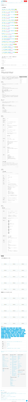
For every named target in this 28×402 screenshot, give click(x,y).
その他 (18, 368)
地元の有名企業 (8, 329)
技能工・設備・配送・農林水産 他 (5, 366)
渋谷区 (8, 343)
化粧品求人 (13, 333)
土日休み (18, 375)
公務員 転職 (12, 336)
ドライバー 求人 (3, 336)
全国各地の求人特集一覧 (20, 372)
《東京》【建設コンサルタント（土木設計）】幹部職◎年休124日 (8, 17)
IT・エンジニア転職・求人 (3, 396)
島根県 (14, 369)
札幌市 (12, 355)
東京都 (7, 343)
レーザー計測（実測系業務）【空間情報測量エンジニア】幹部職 (8, 52)
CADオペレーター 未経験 (4, 333)
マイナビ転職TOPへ (3, 390)
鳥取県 (12, 369)
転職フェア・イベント (17, 393)
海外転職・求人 (14, 396)
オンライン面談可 (17, 348)
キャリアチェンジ (17, 329)
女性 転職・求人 (11, 396)
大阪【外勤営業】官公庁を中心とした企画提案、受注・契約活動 (8, 41)
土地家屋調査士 (21, 329)
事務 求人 (9, 336)
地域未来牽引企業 (12, 329)
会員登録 (25, 1)
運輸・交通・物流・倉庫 (20, 366)
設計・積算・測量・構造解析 (15, 341)
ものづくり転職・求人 (7, 396)
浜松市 (14, 366)
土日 (15, 333)
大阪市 (14, 368)
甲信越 (10, 362)
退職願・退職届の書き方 (3, 393)
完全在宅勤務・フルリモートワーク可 (13, 380)
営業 (3, 355)
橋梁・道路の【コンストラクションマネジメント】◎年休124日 (8, 33)
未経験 (18, 376)
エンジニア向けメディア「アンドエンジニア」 (22, 393)
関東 (24, 329)
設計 (7, 346)
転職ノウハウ (13, 393)
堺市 (15, 368)
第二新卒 (15, 336)
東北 (10, 356)
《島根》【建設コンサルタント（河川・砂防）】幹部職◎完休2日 (8, 25)
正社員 (3, 369)
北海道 (10, 355)
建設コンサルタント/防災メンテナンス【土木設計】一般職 (7, 44)
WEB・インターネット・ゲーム (5, 362)
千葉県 (14, 359)
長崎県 (15, 373)
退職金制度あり (11, 383)
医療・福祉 (4, 359)
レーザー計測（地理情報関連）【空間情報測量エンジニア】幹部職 (8, 49)
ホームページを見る (9, 242)
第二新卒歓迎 (8, 348)
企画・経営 (4, 356)
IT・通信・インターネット (20, 355)
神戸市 (16, 368)
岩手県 (14, 356)
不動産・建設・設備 (19, 365)
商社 (18, 359)
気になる (5, 270)
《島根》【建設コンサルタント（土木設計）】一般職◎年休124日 (8, 9)
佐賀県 (14, 373)
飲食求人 (17, 333)
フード (18, 362)
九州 (10, 373)
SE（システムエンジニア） (4, 329)
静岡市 (12, 366)
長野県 (15, 362)
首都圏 (10, 359)
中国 (10, 369)
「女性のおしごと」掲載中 (13, 348)
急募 (19, 348)
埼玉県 (12, 359)
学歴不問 (10, 348)
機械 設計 (20, 333)
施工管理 (6, 336)
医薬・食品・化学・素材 (4, 365)
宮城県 (15, 356)
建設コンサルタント (20, 341)
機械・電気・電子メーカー (20, 356)
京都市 (12, 368)
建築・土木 (12, 341)
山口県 (14, 370)
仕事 (9, 393)
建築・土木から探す (8, 341)
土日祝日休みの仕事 (22, 336)
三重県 (12, 365)
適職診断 (7, 393)
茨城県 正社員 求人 (8, 333)
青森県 (12, 356)
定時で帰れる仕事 (23, 333)
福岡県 (12, 373)
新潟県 (12, 362)
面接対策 (11, 393)
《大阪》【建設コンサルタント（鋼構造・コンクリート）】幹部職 (8, 14)
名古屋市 (16, 366)
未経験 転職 (18, 336)
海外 (10, 376)
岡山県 (15, 369)
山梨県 (14, 362)
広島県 (12, 370)
